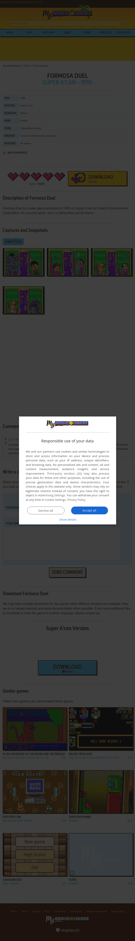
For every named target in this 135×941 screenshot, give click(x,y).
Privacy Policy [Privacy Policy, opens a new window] (76, 500)
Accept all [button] (89, 510)
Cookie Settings (55, 500)
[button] (68, 519)
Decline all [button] (45, 510)
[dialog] (67, 470)
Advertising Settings (51, 495)
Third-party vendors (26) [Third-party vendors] (64, 473)
